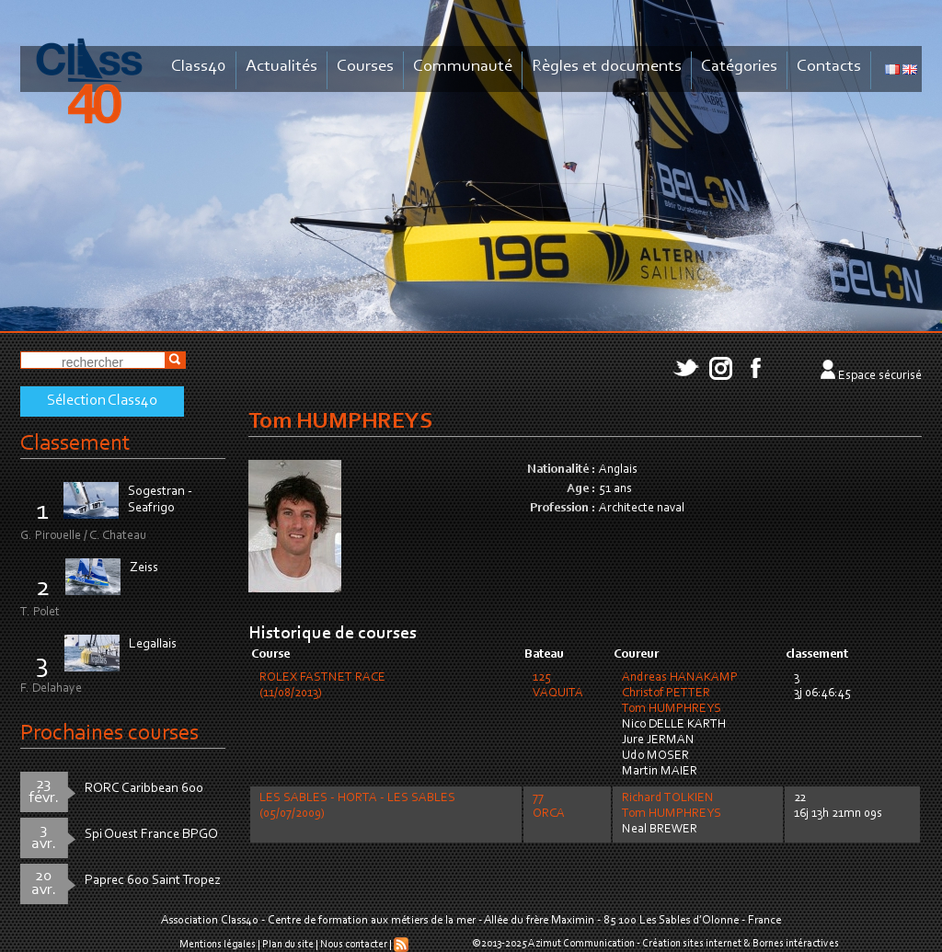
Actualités (281, 66)
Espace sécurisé (880, 376)
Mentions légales (217, 944)
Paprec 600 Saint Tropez (153, 881)
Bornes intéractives (795, 943)
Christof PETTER (666, 693)
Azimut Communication (581, 943)
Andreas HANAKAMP (680, 677)
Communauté (462, 66)
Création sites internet (691, 943)
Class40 (198, 66)
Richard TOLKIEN (668, 798)
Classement (75, 443)
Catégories (739, 66)
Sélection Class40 (102, 401)
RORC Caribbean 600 (144, 789)
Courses (365, 66)
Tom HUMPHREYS (671, 709)
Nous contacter (353, 944)
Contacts (829, 66)
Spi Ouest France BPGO (151, 835)
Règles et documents (607, 66)
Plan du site (288, 944)
